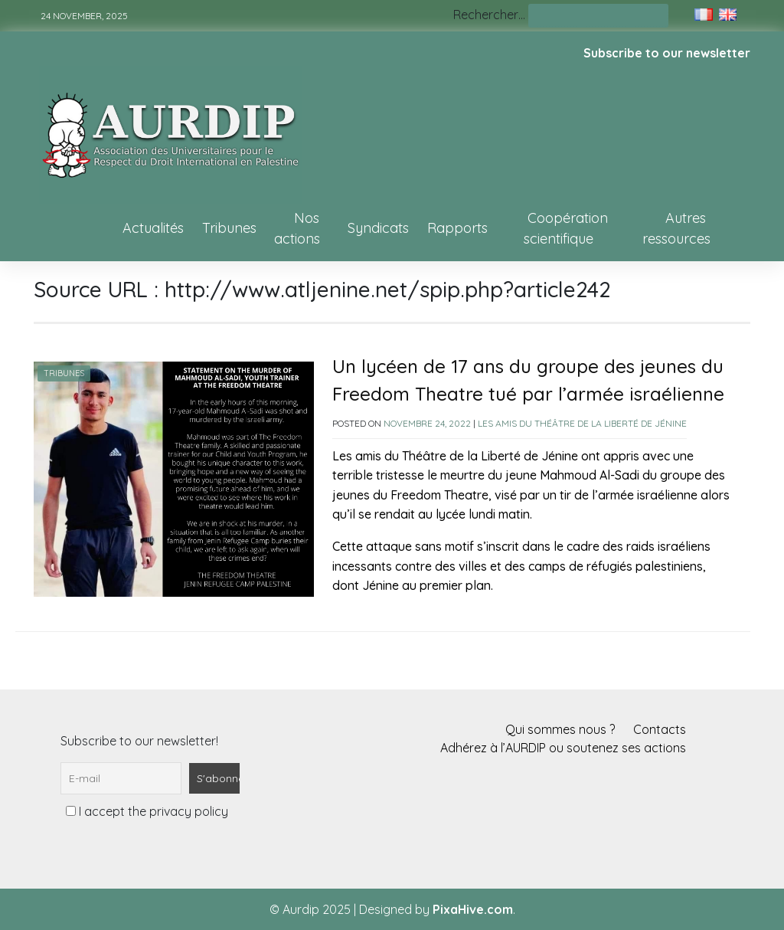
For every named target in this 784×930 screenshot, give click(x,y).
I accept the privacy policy (147, 811)
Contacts (659, 729)
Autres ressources (676, 228)
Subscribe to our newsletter (666, 53)
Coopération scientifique (566, 228)
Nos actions (297, 228)
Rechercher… (489, 14)
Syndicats (378, 228)
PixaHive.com (473, 909)
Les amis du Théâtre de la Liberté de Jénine (582, 423)
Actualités (153, 228)
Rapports (457, 228)
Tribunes (229, 228)
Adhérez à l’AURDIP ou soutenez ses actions (563, 747)
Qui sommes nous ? (560, 729)
